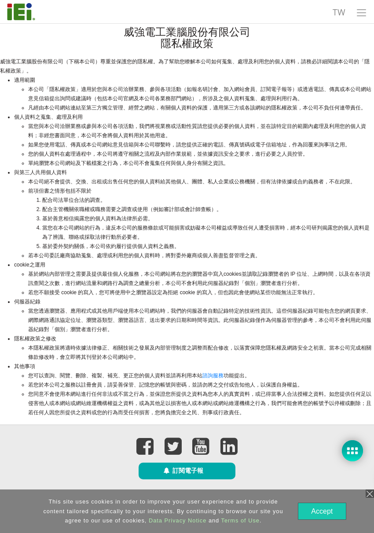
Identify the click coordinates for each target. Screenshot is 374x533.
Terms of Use (239, 520)
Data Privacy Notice (176, 520)
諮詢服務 (213, 375)
